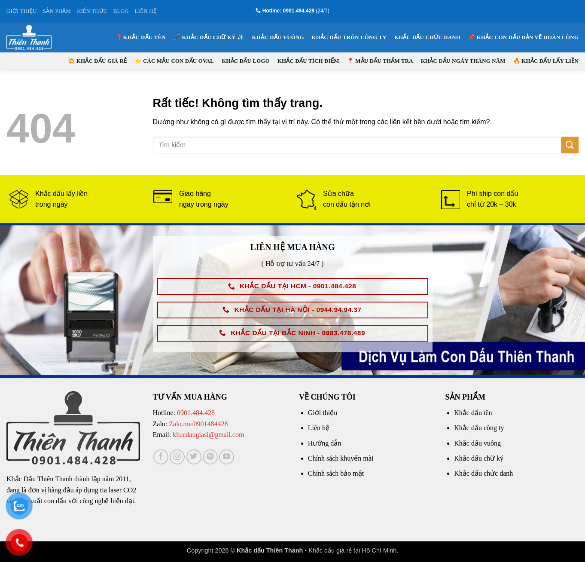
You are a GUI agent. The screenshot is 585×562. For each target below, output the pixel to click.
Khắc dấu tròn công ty (349, 37)
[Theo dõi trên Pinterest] (210, 456)
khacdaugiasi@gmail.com (208, 434)
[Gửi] (570, 145)
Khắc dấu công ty (479, 427)
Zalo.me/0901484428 (198, 424)
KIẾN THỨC (92, 11)
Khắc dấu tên (473, 412)
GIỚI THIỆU (21, 11)
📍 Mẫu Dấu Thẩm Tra (380, 61)
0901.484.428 (196, 412)
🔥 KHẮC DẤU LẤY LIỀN (546, 61)
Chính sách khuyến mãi (341, 458)
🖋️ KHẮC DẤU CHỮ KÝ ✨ (209, 37)
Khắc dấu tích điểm (308, 61)
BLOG (121, 11)
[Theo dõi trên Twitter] (193, 456)
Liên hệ (318, 427)
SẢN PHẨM (57, 11)
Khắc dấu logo (246, 61)
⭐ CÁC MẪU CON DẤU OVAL (174, 61)
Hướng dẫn (324, 443)
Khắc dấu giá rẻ (330, 550)
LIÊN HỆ (145, 11)
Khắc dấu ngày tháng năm (463, 61)
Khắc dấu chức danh (427, 37)
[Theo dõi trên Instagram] (177, 456)
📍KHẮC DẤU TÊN (140, 37)
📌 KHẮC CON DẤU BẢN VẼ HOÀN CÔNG (523, 37)
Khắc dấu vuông (278, 37)
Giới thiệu (322, 412)
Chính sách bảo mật (336, 473)
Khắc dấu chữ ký (478, 458)
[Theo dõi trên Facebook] (160, 456)
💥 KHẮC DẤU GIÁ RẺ (97, 61)
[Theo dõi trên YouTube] (226, 456)
